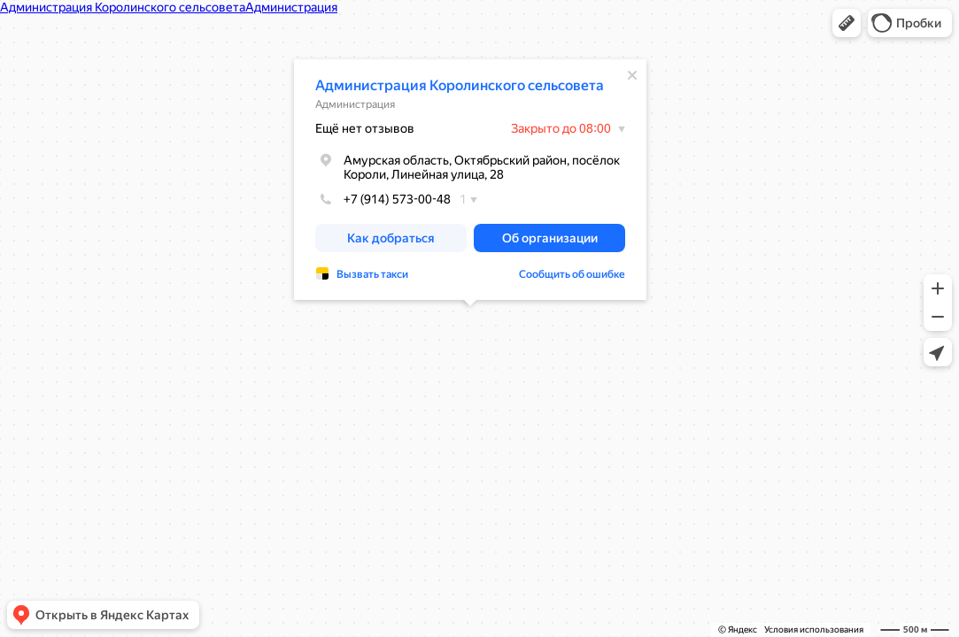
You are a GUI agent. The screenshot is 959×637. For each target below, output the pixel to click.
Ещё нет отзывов (364, 128)
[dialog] (470, 179)
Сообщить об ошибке (572, 274)
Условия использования (813, 629)
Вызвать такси (372, 274)
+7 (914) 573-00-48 (383, 199)
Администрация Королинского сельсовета (459, 85)
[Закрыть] (632, 75)
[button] (846, 23)
